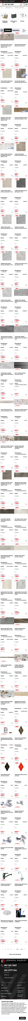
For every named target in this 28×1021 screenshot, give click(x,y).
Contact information (8, 977)
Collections (15, 30)
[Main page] (14, 961)
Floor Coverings (4, 990)
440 (22, 949)
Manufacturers (20, 987)
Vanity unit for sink (13, 22)
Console (22, 21)
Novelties (3, 999)
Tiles (2, 985)
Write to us (6, 974)
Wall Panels (3, 996)
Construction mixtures (6, 993)
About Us (19, 985)
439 (17, 949)
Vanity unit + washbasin (5, 22)
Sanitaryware (4, 987)
